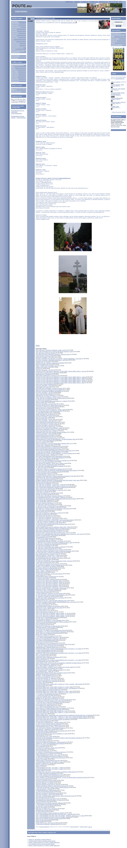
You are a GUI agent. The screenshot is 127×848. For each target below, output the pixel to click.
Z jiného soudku (15, 45)
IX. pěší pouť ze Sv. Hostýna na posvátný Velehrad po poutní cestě (54, 542)
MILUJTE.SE (113, 2)
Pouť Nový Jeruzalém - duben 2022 (45, 416)
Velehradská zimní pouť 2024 (44, 387)
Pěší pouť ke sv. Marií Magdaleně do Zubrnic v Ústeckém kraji (52, 460)
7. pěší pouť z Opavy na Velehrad (45, 590)
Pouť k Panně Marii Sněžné (43, 501)
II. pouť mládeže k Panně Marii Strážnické (47, 804)
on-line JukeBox (115, 39)
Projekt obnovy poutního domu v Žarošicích (47, 372)
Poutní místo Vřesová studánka (44, 394)
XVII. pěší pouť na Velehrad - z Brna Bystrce (48, 518)
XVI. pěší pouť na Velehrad (43, 545)
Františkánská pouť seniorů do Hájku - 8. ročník (49, 800)
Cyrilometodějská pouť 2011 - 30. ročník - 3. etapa (49, 762)
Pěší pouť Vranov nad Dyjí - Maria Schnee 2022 (49, 405)
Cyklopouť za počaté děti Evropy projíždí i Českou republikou (52, 622)
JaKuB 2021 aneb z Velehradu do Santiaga (47, 657)
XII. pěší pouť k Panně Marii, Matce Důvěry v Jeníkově (50, 547)
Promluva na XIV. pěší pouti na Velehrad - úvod (48, 586)
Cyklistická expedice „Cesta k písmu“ (46, 627)
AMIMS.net (69, 2)
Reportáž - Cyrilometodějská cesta (45, 675)
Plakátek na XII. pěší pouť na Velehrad (46, 698)
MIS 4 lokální (14, 77)
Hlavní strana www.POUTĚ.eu (15, 22)
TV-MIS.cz (84, 2)
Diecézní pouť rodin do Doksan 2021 (46, 426)
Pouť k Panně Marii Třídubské (44, 500)
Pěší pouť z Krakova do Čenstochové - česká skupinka (51, 742)
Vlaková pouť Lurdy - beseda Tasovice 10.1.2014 (49, 607)
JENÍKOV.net (103, 2)
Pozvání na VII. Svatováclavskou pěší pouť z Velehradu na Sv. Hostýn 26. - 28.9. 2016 (59, 534)
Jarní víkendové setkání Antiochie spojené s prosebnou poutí (52, 528)
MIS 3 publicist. (15, 75)
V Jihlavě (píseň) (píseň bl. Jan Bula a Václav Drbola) (42, 841)
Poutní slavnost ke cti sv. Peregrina (45, 753)
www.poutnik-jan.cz (65, 178)
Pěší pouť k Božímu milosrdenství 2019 (46, 464)
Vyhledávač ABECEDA (116, 45)
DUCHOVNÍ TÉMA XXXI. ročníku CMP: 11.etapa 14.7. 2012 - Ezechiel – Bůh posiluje (59, 684)
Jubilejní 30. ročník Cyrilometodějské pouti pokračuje (50, 743)
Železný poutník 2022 (41, 418)
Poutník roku (39, 368)
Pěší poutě (14, 29)
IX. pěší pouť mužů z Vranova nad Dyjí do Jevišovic (50, 549)
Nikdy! (37, 766)
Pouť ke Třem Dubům (41, 759)
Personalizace (14, 58)
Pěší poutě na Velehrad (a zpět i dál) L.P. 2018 (48, 513)
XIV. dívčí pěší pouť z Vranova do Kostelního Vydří (49, 552)
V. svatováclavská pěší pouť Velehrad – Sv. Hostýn (49, 541)
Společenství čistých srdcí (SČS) (117, 36)
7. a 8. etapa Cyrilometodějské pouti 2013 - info (48, 637)
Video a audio (14, 37)
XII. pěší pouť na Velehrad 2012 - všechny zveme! (49, 722)
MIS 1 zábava (14, 70)
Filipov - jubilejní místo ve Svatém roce (46, 365)
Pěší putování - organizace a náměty (46, 729)
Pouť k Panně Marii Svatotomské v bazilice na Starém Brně (52, 487)
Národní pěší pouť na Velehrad (44, 408)
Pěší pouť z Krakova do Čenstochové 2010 (47, 793)
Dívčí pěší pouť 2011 (41, 749)
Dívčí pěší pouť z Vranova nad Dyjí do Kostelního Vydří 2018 (52, 508)
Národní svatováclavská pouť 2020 (45, 436)
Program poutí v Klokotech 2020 (44, 445)
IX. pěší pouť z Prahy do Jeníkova (45, 636)
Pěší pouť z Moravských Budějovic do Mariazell (48, 391)
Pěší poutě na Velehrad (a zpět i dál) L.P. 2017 (48, 531)
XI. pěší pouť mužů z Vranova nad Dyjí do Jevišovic (50, 505)
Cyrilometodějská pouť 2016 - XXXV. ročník (47, 556)
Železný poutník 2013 (41, 658)
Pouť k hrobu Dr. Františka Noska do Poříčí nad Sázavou (51, 708)
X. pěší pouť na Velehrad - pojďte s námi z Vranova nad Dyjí (52, 787)
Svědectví (13, 41)
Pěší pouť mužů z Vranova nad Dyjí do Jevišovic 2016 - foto (52, 532)
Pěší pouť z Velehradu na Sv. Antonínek (46, 681)
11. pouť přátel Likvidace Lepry (44, 412)
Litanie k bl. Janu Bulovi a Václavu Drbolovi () (40, 839)
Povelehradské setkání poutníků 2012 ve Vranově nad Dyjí (52, 672)
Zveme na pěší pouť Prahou (43, 820)
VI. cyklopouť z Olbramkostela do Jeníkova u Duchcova (51, 752)
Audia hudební (15, 79)
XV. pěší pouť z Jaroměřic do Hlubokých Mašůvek (49, 496)
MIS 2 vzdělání (15, 72)
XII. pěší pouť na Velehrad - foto (44, 677)
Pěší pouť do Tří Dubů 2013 (43, 641)
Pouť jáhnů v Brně (41, 682)
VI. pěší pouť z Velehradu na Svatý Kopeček (48, 544)
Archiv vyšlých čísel (16, 92)
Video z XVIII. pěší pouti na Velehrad (46, 479)
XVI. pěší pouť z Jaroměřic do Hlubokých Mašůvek (49, 466)
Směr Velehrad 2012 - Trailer (43, 671)
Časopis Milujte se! (116, 33)
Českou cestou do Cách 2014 (44, 592)
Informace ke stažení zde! (69, 22)
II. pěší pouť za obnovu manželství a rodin (47, 522)
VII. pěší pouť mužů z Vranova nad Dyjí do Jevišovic (50, 597)
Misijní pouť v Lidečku (42, 634)
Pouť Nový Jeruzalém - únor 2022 (45, 421)
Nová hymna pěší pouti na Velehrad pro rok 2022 (49, 411)
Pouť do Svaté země (41, 624)
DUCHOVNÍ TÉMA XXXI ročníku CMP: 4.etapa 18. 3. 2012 (52, 711)
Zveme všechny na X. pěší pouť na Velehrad (48, 822)
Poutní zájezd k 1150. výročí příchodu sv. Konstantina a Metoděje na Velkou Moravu (59, 663)
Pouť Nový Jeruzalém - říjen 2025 (45, 357)
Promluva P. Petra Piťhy (42, 578)
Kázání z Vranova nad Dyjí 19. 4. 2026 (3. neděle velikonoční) (44, 842)
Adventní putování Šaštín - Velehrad (45, 455)
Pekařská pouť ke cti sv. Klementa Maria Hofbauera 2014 (51, 600)
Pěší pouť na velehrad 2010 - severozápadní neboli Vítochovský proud (55, 796)
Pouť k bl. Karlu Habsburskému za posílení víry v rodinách (51, 401)
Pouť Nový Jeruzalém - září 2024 (45, 370)
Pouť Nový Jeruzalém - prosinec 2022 (46, 404)
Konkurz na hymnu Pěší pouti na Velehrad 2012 (49, 725)
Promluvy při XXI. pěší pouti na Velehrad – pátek (49, 428)
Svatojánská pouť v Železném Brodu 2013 (47, 647)
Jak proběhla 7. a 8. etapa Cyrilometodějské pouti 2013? (51, 631)
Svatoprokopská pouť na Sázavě (44, 414)
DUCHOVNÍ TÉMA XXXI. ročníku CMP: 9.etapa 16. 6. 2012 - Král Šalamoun (56, 688)
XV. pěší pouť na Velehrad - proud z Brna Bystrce (49, 573)
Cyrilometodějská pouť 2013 (43, 661)
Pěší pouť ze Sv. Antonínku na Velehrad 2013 (48, 626)
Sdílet (38, 345)
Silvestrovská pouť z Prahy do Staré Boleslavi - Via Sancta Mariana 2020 (55, 439)
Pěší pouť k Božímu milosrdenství (45, 503)
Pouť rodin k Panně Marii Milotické (45, 440)
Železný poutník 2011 (41, 764)
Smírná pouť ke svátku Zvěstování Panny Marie (49, 449)
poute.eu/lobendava (16, 113)
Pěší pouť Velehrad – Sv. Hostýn (44, 783)
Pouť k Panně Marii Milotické (43, 459)
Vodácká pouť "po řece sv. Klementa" (46, 395)
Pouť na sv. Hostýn (41, 442)
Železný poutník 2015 (41, 572)
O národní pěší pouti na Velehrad (45, 781)
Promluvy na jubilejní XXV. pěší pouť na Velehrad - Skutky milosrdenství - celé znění (59, 358)
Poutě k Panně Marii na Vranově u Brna (46, 423)
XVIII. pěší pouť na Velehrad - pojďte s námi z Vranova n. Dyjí (52, 486)
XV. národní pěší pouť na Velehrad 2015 (46, 568)
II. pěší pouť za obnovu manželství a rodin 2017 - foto (50, 521)
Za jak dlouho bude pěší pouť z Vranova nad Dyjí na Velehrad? (53, 719)
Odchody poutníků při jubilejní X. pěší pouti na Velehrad (51, 786)
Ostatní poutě (14, 33)
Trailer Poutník (40, 575)
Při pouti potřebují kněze (42, 655)
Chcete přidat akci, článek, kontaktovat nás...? (17, 52)
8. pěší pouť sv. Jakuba (42, 491)
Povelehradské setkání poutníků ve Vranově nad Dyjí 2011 (52, 730)
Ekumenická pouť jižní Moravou (44, 515)
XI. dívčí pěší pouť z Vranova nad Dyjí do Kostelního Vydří (51, 644)
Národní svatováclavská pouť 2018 (45, 481)
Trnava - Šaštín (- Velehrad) (43, 571)
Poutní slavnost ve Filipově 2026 (44, 356)
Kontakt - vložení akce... (21, 11)
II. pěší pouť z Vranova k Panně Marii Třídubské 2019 (50, 469)
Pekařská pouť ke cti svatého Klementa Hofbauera (49, 803)
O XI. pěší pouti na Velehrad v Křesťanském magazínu (50, 728)
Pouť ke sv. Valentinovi (42, 603)
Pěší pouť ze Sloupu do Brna (43, 559)
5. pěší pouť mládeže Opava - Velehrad (46, 697)
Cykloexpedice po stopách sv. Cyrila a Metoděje (49, 620)
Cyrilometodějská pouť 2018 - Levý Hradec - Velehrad (50, 497)
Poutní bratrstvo (15, 43)
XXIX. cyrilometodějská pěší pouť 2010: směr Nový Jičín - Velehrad (54, 814)
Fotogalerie (14, 35)
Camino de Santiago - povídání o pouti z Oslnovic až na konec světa (54, 667)
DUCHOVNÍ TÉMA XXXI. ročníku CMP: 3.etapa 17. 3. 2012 (52, 712)
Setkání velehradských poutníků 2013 (46, 612)
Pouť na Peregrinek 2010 (42, 801)
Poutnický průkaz (40, 685)
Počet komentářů (74, 826)
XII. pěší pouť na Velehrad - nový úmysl (46, 680)
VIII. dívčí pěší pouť (41, 811)
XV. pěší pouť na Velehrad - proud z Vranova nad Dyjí (50, 565)
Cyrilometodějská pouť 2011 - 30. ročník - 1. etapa (49, 769)
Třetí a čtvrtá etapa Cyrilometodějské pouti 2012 (49, 709)
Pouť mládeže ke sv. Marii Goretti (45, 705)
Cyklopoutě (14, 31)
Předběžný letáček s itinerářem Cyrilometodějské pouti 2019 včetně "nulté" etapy (58, 480)
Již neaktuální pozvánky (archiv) (17, 48)
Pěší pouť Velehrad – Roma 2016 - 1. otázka (48, 555)
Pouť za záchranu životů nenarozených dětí (48, 798)
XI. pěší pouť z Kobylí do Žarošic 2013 (46, 646)
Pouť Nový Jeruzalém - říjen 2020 (45, 433)
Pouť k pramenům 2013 (42, 623)
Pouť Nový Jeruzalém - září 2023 (45, 392)
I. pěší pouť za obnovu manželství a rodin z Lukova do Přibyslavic (53, 551)
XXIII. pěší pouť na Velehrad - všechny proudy (48, 397)
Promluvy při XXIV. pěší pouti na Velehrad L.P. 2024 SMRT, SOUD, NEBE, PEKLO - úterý (60, 382)
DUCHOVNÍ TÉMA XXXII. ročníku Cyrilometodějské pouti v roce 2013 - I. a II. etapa (58, 660)
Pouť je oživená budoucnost (43, 721)
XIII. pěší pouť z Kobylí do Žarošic (45, 548)
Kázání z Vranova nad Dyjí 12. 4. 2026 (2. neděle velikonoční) (44, 845)
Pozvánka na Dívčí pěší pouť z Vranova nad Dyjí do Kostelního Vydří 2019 (56, 476)
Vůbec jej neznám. (115, 82)
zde (21, 99)
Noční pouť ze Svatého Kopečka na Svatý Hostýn (49, 818)
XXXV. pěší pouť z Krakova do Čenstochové (48, 564)
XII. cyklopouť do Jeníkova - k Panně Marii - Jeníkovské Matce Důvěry (55, 520)
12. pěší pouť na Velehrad (43, 732)
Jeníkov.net (114, 41)
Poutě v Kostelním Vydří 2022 (44, 415)
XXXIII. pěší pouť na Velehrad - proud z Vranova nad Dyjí (51, 398)
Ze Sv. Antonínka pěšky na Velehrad (46, 539)
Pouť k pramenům (40, 746)
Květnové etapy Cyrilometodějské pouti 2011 (48, 760)
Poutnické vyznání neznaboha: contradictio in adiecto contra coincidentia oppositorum (59, 738)
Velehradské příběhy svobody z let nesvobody (48, 606)
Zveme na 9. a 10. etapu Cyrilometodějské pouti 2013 (50, 630)
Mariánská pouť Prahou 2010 (44, 810)
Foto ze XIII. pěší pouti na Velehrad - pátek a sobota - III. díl (52, 613)
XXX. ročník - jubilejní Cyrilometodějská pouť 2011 (49, 774)
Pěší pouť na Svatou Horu (43, 473)
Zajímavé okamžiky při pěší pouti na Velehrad (48, 784)
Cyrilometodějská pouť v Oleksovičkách (46, 790)
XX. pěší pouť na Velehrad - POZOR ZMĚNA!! (48, 452)
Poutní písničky (40, 821)
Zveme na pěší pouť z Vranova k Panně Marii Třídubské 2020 (52, 443)
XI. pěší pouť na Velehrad (43, 779)
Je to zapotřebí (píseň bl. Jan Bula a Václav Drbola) (41, 844)
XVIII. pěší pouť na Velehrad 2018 (45, 510)
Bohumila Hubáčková (44, 826)
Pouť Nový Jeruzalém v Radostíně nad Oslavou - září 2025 (52, 360)
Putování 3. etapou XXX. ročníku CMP (46, 763)
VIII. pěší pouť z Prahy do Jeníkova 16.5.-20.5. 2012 (50, 701)
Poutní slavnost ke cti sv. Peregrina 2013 (47, 643)
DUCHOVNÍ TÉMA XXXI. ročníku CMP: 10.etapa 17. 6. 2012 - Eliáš (54, 687)
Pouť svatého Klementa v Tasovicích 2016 (47, 554)
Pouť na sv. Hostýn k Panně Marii (45, 462)
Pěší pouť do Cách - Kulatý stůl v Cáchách (47, 589)
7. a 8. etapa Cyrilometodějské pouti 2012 (47, 694)
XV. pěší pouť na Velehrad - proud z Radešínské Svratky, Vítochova (54, 561)
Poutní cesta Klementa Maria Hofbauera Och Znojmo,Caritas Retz (54, 450)
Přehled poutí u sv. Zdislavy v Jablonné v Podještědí (50, 363)
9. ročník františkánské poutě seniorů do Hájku (48, 756)
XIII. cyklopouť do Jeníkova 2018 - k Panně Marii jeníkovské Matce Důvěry (56, 498)
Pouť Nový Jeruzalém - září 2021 (45, 425)
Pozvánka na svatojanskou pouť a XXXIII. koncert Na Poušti (52, 699)
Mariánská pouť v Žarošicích (43, 374)
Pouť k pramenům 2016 (42, 537)
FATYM (113, 43)
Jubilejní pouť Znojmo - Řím (43, 367)
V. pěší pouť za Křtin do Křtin (43, 562)
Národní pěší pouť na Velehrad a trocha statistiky (49, 389)
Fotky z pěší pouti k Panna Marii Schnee (47, 422)
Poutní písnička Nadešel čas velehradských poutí (49, 776)
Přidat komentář (83, 826)
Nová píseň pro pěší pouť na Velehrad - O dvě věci (49, 490)
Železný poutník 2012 (41, 714)
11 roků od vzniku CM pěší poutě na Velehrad (48, 723)
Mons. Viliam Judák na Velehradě (45, 665)
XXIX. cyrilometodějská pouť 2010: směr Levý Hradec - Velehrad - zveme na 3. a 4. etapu (60, 815)
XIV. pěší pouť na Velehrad (43, 605)
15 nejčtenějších (15, 56)
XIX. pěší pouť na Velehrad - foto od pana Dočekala (50, 457)
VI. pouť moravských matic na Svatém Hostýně (48, 472)
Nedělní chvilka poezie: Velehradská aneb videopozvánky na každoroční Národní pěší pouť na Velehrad (64, 715)
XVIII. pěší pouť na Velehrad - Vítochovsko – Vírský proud (51, 484)
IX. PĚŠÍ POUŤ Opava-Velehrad (44, 538)
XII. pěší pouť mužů (41, 467)
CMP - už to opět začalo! (42, 654)
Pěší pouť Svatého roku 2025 (44, 364)
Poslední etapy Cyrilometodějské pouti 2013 (48, 617)
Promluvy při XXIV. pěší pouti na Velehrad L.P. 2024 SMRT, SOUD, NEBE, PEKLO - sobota (60, 377)
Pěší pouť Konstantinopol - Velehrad (46, 664)
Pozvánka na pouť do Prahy (43, 361)
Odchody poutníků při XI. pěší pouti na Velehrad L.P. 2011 (51, 733)
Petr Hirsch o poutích (41, 609)
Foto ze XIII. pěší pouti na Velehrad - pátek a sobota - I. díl (51, 616)
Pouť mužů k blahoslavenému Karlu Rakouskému (49, 456)
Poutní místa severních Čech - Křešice (46, 430)
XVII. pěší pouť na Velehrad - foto (45, 517)
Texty (12, 39)
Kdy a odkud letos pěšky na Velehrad (46, 773)
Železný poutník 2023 (41, 402)
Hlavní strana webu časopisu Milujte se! (18, 89)
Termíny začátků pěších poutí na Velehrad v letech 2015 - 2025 (53, 527)
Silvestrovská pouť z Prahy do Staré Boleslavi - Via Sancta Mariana (54, 453)
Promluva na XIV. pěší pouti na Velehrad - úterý (48, 585)
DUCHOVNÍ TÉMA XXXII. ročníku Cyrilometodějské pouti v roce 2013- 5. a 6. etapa (58, 648)
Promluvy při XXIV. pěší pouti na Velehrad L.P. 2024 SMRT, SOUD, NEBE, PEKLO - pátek (60, 378)
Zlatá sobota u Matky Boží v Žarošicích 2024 (48, 375)
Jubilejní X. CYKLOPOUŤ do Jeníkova (46, 566)
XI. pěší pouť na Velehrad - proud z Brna (47, 747)
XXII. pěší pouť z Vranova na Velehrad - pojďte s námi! (50, 409)
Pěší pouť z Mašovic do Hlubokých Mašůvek (48, 689)
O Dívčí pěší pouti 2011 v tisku (44, 736)
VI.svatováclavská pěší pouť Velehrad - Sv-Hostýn (49, 558)
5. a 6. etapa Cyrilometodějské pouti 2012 (47, 706)
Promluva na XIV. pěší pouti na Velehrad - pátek (49, 580)
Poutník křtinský (40, 735)
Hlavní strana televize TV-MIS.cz (17, 66)
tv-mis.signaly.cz (21, 100)
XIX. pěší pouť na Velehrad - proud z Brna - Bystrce (50, 463)
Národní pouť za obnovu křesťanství (46, 668)
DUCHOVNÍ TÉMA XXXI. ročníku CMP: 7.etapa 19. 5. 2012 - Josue (54, 692)
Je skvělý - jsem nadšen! (115, 107)
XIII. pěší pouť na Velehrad (43, 619)
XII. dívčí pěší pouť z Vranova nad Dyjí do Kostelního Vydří (52, 595)
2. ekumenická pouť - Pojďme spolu (45, 474)
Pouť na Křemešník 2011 (42, 750)
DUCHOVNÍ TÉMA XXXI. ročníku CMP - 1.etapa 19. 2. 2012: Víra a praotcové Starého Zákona (61, 718)
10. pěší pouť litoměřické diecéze (45, 791)
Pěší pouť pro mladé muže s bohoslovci (46, 808)
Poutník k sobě (40, 770)
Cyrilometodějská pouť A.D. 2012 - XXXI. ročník (49, 726)
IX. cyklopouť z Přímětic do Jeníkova (46, 596)
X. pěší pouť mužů (41, 525)
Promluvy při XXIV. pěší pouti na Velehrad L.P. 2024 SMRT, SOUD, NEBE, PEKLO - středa (60, 381)
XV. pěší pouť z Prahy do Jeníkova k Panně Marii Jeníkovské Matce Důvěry (56, 470)
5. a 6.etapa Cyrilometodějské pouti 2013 (47, 640)
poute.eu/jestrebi (21, 117)
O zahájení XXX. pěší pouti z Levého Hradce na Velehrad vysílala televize (56, 772)
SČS (120, 2)
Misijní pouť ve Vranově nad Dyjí (44, 569)
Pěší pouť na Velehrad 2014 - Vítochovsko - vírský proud (51, 588)
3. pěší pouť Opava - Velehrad (44, 789)
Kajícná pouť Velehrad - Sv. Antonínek (46, 678)
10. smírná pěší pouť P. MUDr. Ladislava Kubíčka (49, 670)
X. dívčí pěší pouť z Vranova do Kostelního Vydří (49, 702)
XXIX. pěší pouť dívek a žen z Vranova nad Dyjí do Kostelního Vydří (54, 351)
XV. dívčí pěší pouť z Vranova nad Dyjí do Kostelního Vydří (52, 524)
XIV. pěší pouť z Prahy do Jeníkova (45, 504)
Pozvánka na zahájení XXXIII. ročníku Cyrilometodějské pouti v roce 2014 (56, 602)
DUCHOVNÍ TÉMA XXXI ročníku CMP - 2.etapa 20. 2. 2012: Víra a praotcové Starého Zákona (61, 716)
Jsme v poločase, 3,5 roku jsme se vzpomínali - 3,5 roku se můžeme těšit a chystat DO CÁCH (61, 777)
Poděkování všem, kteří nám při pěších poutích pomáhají (51, 432)
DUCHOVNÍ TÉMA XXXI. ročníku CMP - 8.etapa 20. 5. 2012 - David (54, 691)
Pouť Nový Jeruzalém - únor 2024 (45, 385)
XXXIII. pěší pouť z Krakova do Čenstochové (48, 633)
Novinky (13, 68)
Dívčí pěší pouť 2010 (41, 797)
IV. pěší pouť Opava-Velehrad (44, 740)
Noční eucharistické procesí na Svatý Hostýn (48, 447)
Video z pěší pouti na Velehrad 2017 (45, 489)
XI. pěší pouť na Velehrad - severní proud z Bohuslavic (50, 757)
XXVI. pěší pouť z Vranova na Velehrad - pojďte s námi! (51, 350)
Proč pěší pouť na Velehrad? (43, 483)
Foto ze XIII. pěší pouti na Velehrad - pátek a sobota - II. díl (52, 614)
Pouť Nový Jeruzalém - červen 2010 (45, 794)
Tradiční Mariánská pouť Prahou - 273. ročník (48, 755)
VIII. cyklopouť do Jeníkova (43, 629)
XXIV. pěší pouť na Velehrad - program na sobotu (49, 388)
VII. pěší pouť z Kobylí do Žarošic (45, 805)
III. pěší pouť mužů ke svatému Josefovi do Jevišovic (50, 813)
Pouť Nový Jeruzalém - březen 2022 (45, 419)
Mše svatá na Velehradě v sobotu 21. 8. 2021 (48, 429)
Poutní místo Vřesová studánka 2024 (46, 384)
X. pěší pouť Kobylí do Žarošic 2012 (45, 704)
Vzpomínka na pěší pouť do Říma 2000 (46, 406)
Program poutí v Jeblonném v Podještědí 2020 (48, 446)
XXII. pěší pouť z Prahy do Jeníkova (45, 353)
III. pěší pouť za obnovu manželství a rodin (47, 507)
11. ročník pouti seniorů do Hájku (45, 695)
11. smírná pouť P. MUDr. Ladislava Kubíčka (48, 579)
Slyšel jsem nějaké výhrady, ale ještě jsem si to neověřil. (118, 94)
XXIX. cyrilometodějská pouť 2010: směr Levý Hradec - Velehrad (53, 817)
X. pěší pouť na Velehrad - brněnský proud (47, 824)
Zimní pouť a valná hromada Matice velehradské (49, 530)
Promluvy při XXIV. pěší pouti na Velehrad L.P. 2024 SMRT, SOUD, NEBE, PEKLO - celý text (61, 371)
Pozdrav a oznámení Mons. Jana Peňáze (47, 535)
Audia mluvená (15, 81)
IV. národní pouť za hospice (43, 399)
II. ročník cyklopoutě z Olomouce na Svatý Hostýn (49, 593)
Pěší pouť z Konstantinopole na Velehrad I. (47, 639)
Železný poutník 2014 (41, 599)
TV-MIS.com (93, 2)
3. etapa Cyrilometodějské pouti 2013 (46, 651)
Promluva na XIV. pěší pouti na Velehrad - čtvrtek (49, 582)
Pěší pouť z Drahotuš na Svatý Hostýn (46, 780)
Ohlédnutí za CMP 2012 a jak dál (45, 674)
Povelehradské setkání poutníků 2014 (46, 576)
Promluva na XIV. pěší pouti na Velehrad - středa (49, 583)
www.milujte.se (120, 78)
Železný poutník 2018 (41, 511)
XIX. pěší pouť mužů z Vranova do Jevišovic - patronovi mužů (52, 354)
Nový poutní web (40, 739)
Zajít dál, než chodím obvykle (44, 494)
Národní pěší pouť (15, 27)
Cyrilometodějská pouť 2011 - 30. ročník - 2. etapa (49, 767)
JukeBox (77, 2)
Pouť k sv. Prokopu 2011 (42, 745)
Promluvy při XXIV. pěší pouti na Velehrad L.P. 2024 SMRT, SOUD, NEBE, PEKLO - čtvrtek (60, 380)
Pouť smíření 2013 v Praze (43, 610)
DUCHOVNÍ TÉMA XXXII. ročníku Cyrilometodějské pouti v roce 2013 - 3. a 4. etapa (59, 653)
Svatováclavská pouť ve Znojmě (44, 435)
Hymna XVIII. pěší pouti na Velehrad (46, 493)
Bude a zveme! (15, 25)
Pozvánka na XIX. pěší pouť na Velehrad (47, 477)
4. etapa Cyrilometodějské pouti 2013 (46, 650)
